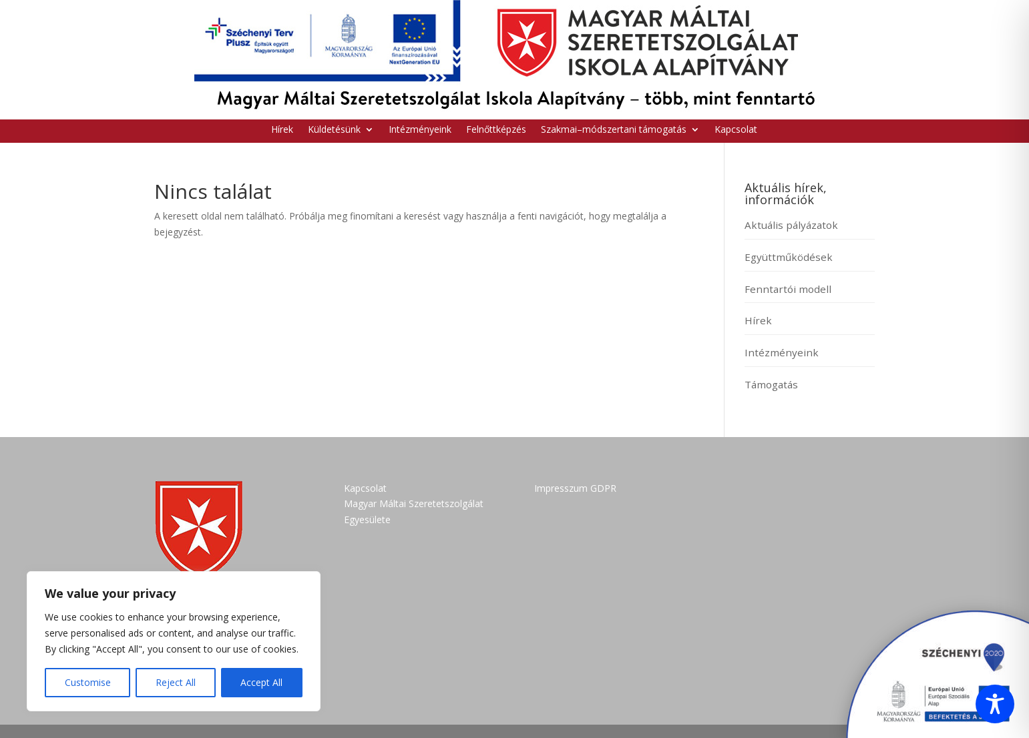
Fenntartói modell (788, 289)
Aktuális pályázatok (791, 225)
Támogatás (771, 384)
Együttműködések (789, 257)
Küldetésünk (334, 130)
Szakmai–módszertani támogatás (613, 130)
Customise (88, 682)
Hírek (282, 130)
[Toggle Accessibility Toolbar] (995, 704)
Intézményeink (420, 130)
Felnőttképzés (496, 130)
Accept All (261, 682)
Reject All (176, 682)
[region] (174, 641)
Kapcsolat (735, 130)
